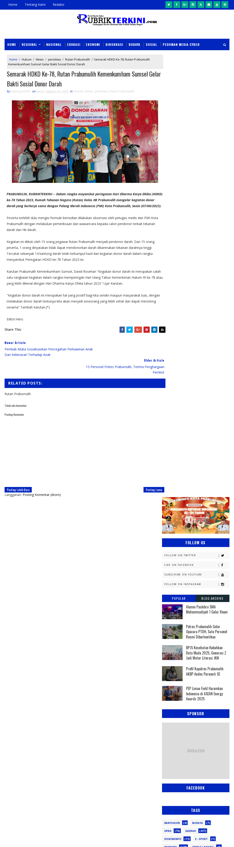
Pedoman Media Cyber (181, 44)
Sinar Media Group (68, 838)
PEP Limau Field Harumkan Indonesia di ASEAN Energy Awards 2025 (204, 251)
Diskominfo (172, 396)
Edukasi (73, 44)
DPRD (167, 388)
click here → (94, 663)
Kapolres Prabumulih (200, 420)
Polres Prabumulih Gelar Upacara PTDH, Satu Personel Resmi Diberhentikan (206, 189)
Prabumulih (173, 524)
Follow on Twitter (196, 113)
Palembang (172, 508)
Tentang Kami (35, 4)
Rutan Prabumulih (77, 59)
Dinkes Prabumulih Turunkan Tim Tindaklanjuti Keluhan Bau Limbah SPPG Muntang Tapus (128, 783)
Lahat (199, 460)
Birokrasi (114, 44)
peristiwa (54, 59)
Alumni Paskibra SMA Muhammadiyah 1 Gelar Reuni (207, 167)
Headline (170, 412)
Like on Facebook (196, 122)
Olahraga (202, 492)
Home (12, 4)
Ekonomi (93, 44)
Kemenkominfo (175, 436)
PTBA (167, 500)
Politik (206, 516)
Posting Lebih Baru (18, 479)
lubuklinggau (174, 540)
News (40, 59)
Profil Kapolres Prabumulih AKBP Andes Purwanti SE (204, 229)
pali (213, 548)
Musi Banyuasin (176, 476)
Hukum (27, 59)
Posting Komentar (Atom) (42, 484)
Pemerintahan (175, 516)
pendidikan (172, 556)
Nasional (54, 44)
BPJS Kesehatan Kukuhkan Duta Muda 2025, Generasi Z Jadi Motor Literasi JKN (206, 210)
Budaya (134, 44)
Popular (179, 155)
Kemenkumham (175, 444)
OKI (191, 484)
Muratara (203, 468)
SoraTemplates (28, 838)
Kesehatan (172, 460)
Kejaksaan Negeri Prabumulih (186, 428)
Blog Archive (212, 155)
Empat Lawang (203, 404)
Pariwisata (202, 508)
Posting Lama (146, 479)
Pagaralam (192, 500)
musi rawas (208, 540)
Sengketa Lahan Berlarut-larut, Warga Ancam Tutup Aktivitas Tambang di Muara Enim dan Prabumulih (127, 741)
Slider (85, 707)
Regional (29, 44)
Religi (202, 524)
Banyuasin (172, 380)
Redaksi (58, 4)
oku (167, 548)
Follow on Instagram (196, 141)
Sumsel (194, 532)
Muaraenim (172, 468)
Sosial (151, 44)
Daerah (190, 388)
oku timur (190, 548)
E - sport (201, 396)
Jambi (168, 420)
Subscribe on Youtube (196, 132)
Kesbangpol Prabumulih (182, 452)
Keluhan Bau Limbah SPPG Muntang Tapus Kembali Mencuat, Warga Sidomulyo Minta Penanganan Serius (126, 762)
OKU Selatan (173, 492)
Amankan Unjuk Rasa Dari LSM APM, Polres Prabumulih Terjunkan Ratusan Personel (127, 804)
